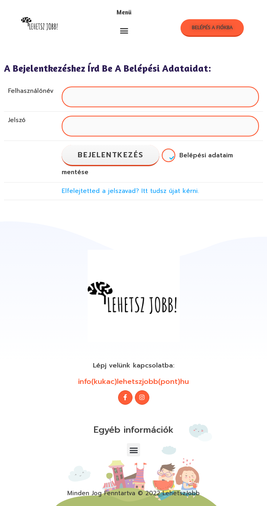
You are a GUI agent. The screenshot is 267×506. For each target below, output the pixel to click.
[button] (124, 30)
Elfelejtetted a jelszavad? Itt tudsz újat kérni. (130, 191)
